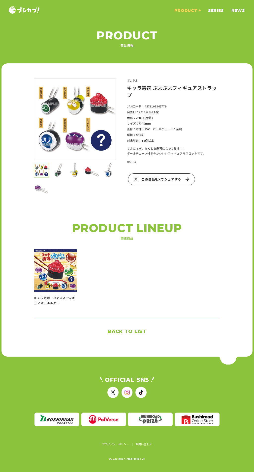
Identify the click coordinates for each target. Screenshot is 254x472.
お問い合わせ (144, 444)
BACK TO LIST (127, 331)
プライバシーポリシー (115, 444)
